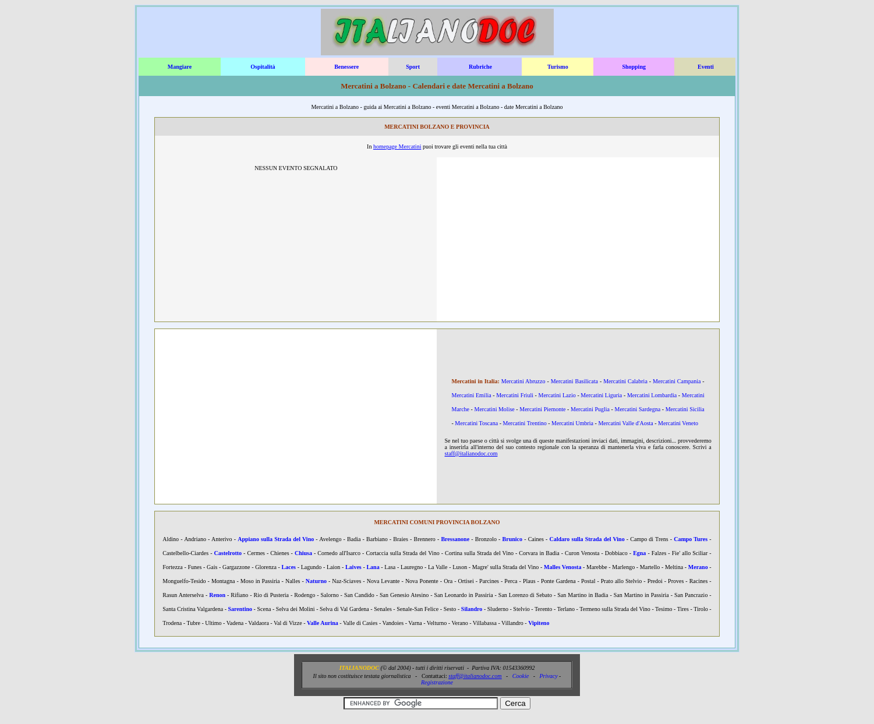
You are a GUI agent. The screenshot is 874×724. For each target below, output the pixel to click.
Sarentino (240, 609)
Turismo (557, 66)
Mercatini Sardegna (638, 409)
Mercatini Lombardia (652, 395)
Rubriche (480, 66)
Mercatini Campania (676, 381)
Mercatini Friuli (514, 395)
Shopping (634, 66)
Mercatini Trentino (524, 423)
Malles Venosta (562, 567)
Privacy (549, 676)
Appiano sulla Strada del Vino (276, 539)
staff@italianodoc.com (470, 453)
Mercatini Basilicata (574, 381)
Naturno (316, 581)
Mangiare (180, 66)
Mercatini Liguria (601, 395)
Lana (372, 567)
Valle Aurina (322, 623)
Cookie (520, 676)
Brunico (512, 539)
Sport (413, 66)
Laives (353, 567)
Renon (217, 595)
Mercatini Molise (495, 409)
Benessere (346, 66)
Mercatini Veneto (678, 423)
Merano (698, 567)
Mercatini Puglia (590, 409)
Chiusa (303, 553)
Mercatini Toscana (476, 423)
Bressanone (455, 539)
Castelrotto (228, 553)
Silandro (472, 609)
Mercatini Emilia (471, 395)
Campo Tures (690, 539)
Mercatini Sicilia (685, 409)
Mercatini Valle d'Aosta (625, 423)
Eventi (706, 66)
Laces (289, 567)
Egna (639, 553)
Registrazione (437, 682)
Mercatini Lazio (557, 395)
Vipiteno (538, 623)
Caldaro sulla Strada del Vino (587, 539)
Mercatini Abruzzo (523, 381)
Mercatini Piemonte (542, 409)
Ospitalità (262, 66)
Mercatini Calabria (625, 381)
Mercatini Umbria (572, 423)
